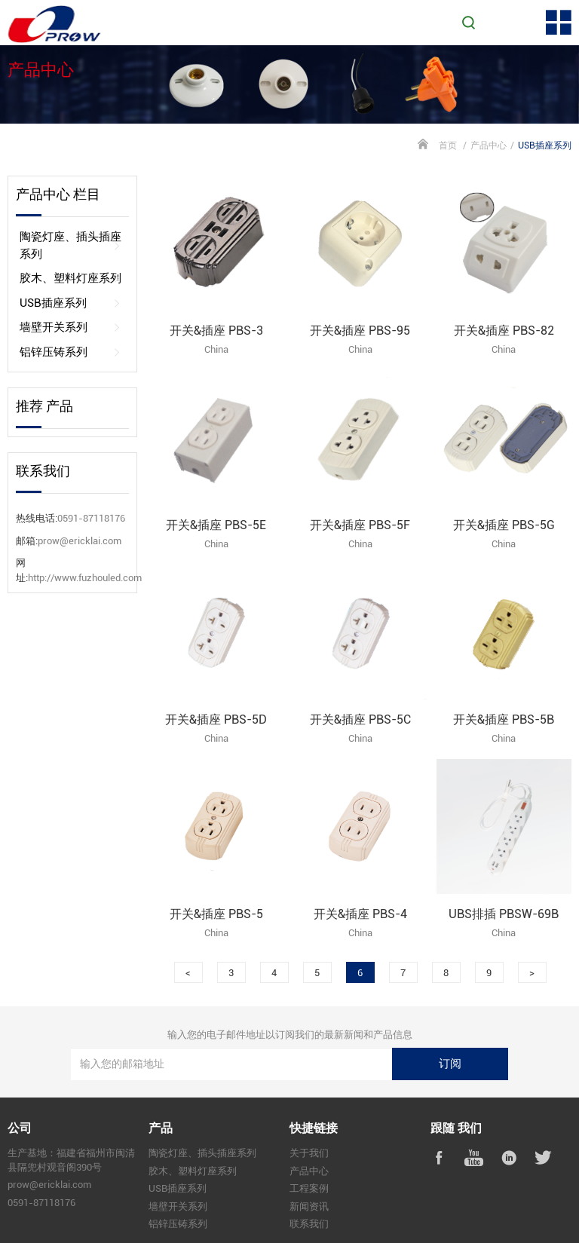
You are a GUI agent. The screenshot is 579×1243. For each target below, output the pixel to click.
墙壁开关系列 (70, 327)
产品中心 (488, 145)
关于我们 (309, 1153)
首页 (448, 145)
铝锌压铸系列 (70, 352)
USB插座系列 (70, 303)
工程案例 (309, 1188)
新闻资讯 (309, 1206)
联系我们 (309, 1223)
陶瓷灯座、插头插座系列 (70, 245)
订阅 (450, 1063)
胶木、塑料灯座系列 (70, 278)
